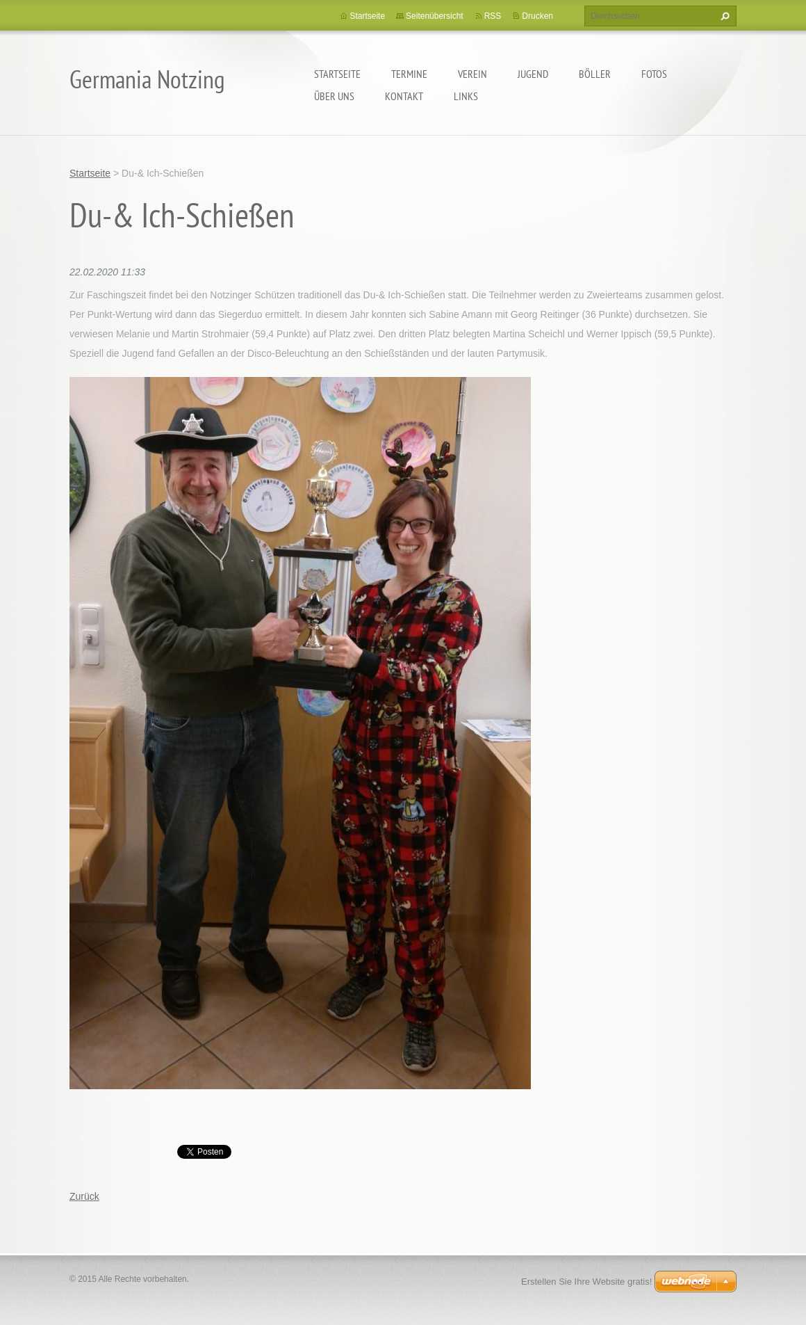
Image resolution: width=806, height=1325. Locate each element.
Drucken (537, 16)
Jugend (533, 74)
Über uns (334, 96)
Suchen (723, 16)
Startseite (337, 74)
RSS (493, 16)
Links (466, 96)
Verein (472, 74)
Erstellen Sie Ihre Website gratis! (586, 1281)
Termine (409, 74)
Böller (595, 74)
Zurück (84, 1196)
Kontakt (404, 96)
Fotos (654, 74)
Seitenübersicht (434, 16)
